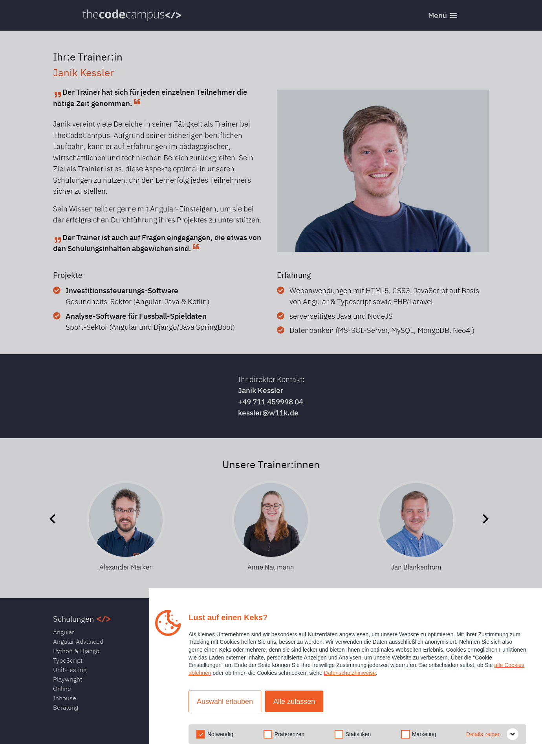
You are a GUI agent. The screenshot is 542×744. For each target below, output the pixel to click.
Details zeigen (492, 734)
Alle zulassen (294, 701)
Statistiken (358, 734)
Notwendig (220, 734)
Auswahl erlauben (225, 701)
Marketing (424, 734)
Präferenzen (289, 734)
